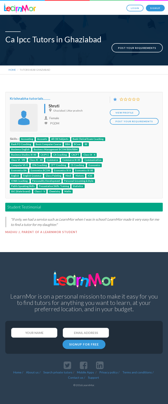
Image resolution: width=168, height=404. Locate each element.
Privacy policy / (109, 371)
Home (12, 68)
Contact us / (76, 376)
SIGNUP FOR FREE (84, 343)
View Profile (125, 111)
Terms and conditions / (138, 371)
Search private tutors (57, 371)
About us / (33, 371)
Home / (18, 371)
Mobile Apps (86, 371)
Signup (155, 8)
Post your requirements (137, 43)
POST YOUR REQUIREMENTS (134, 120)
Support (93, 376)
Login (135, 8)
